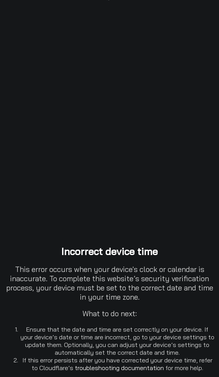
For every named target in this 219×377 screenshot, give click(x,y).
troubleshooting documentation (119, 368)
